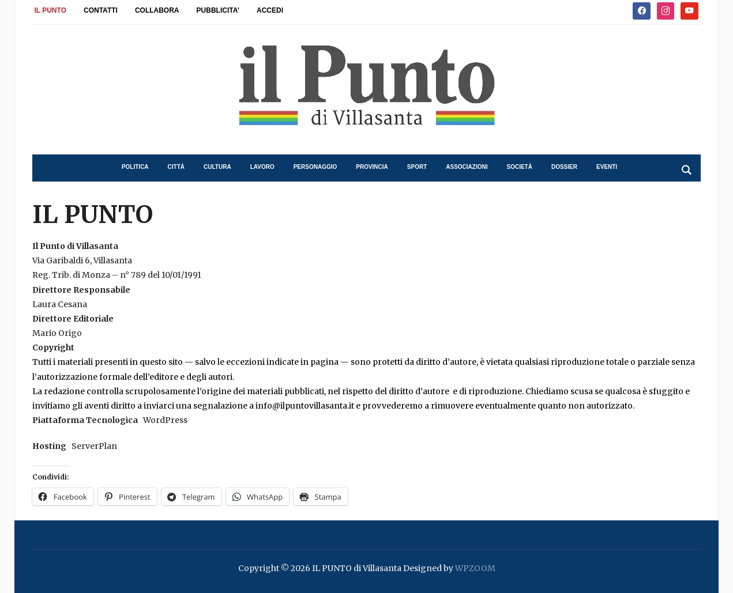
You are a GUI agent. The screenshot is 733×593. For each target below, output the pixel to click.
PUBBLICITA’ (218, 10)
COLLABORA (157, 10)
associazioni (466, 167)
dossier (564, 167)
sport (417, 167)
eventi (606, 167)
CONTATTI (101, 10)
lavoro (262, 167)
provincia (372, 167)
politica (135, 167)
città (176, 167)
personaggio (315, 167)
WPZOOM (475, 568)
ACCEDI (270, 10)
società (519, 167)
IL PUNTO (50, 10)
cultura (217, 167)
